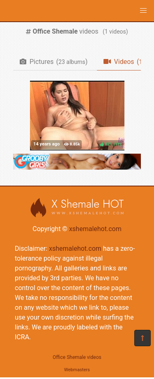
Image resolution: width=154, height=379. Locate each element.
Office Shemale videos (77, 357)
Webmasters (77, 369)
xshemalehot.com (95, 229)
